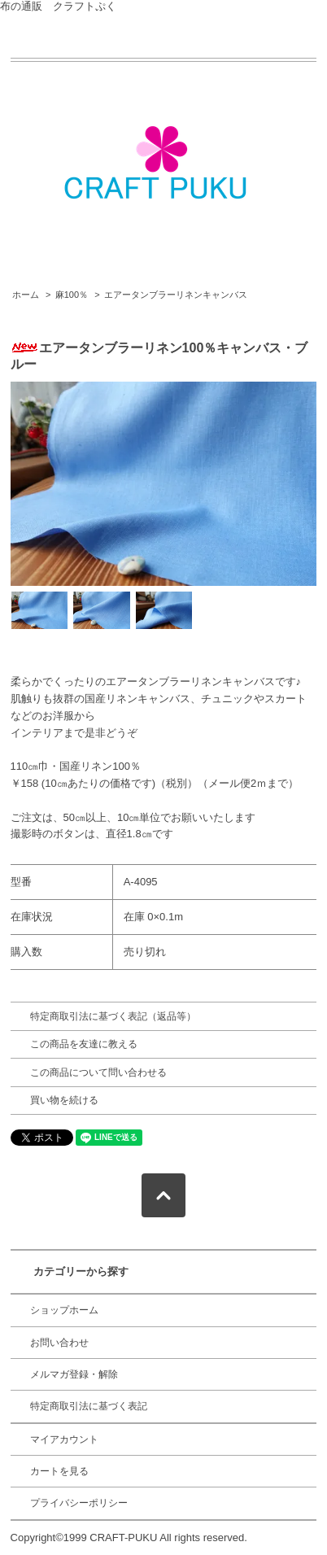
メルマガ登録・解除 (74, 1374)
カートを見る (59, 1471)
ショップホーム (64, 1310)
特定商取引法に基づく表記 (88, 1406)
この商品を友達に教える (83, 1044)
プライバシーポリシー (79, 1503)
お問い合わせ (59, 1342)
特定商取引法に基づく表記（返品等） (113, 1016)
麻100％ (71, 294)
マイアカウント (64, 1439)
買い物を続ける (64, 1100)
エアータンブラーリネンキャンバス (175, 294)
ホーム (25, 294)
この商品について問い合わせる (98, 1072)
